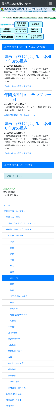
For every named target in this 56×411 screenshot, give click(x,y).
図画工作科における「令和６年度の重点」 (27, 125)
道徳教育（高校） (14, 351)
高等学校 (10, 333)
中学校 (9, 327)
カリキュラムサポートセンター (19, 223)
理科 (9, 260)
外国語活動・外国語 (15, 296)
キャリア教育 (12, 381)
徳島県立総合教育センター (16, 3)
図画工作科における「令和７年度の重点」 (27, 58)
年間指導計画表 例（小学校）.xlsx (19, 115)
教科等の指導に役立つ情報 (17, 229)
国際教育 (10, 375)
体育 (9, 290)
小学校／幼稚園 (13, 235)
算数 (9, 254)
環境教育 (10, 369)
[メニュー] (50, 3)
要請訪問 (9, 406)
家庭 (9, 284)
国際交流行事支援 (13, 394)
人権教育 (10, 345)
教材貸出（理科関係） (15, 388)
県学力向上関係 (12, 217)
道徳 (9, 302)
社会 (9, 247)
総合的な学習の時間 (15, 315)
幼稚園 (10, 321)
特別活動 (11, 308)
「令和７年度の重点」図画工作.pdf (19, 86)
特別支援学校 (12, 339)
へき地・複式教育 (14, 363)
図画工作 (11, 278)
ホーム (7, 205)
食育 (8, 357)
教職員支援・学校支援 (14, 211)
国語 (9, 241)
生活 (9, 266)
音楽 (9, 272)
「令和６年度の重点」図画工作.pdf (19, 153)
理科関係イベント (13, 400)
